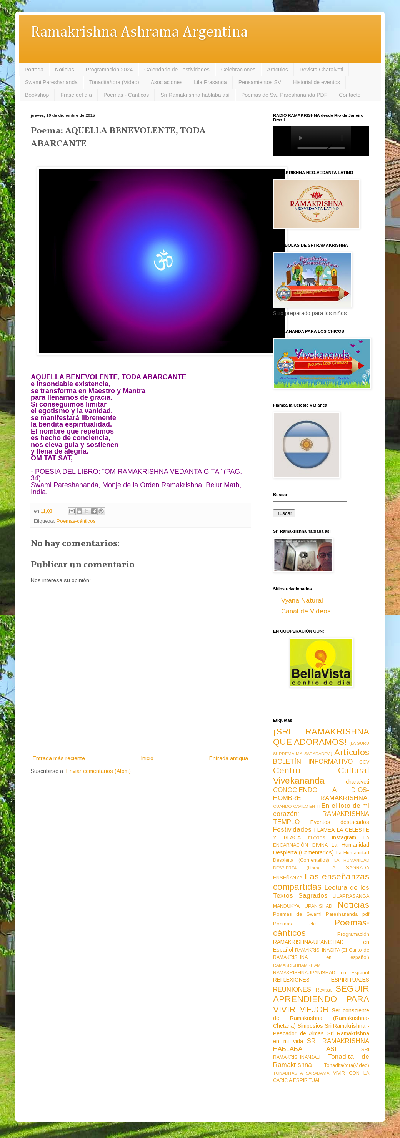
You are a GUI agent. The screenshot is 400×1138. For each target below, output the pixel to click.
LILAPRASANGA (351, 896)
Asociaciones (167, 82)
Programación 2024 (109, 69)
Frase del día (76, 95)
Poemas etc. (295, 924)
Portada (34, 69)
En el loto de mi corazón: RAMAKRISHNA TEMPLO (321, 813)
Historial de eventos (316, 82)
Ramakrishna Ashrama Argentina (139, 32)
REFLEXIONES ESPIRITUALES (321, 980)
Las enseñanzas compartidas (321, 882)
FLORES (316, 838)
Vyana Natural (302, 600)
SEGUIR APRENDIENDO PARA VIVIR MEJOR (321, 999)
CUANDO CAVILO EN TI (296, 806)
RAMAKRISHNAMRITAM (297, 965)
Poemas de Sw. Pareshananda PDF (284, 95)
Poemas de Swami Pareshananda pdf (321, 914)
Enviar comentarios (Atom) (98, 771)
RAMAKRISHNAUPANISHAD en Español (321, 972)
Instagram (344, 837)
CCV (364, 762)
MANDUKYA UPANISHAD (302, 906)
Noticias (64, 69)
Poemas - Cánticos (126, 95)
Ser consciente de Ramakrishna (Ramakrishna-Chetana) (321, 1018)
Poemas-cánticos (76, 521)
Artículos (277, 69)
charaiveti (357, 782)
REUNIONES (292, 989)
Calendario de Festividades (177, 69)
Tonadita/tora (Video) (114, 82)
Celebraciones (238, 69)
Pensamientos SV (259, 82)
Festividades (292, 829)
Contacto (349, 95)
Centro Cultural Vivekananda (321, 776)
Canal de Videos (306, 611)
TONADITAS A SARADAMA (301, 1073)
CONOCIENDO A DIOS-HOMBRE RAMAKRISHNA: (321, 794)
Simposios (310, 1026)
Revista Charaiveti (321, 69)
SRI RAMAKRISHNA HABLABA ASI (321, 1045)
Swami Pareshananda (51, 82)
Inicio (147, 758)
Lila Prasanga (210, 82)
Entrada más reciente (59, 758)
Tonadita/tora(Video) (346, 1065)
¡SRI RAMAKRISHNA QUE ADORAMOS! (321, 737)
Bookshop (37, 95)
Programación (353, 934)
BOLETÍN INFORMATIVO (313, 761)
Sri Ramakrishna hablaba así (195, 95)
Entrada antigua (228, 758)
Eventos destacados (340, 822)
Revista (324, 990)
